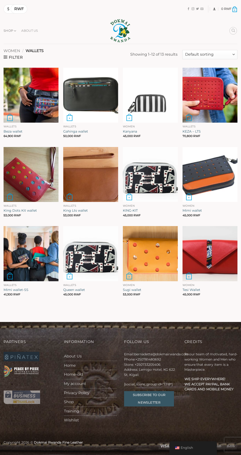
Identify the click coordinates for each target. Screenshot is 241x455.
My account (75, 383)
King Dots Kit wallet (20, 210)
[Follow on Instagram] (193, 9)
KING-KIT (130, 210)
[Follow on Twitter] (197, 9)
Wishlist (71, 420)
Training (71, 411)
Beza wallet (13, 131)
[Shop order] (209, 54)
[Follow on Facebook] (188, 9)
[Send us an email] (202, 9)
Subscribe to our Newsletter (149, 398)
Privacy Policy (76, 393)
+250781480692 (148, 359)
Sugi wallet (132, 290)
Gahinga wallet (75, 131)
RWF (19, 9)
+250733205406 (148, 364)
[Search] (233, 31)
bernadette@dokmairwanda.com (161, 354)
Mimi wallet (192, 210)
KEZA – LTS (192, 131)
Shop (10, 31)
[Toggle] (114, 356)
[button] (214, 9)
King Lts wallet (75, 210)
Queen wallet (74, 290)
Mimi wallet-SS (16, 290)
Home (70, 365)
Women (12, 51)
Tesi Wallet (191, 290)
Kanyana (130, 131)
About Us (29, 30)
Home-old (73, 374)
